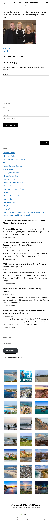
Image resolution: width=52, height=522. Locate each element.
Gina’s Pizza (9, 186)
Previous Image (9, 48)
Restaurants (8, 169)
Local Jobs (7, 209)
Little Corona (9, 202)
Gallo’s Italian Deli (11, 196)
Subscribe (10, 351)
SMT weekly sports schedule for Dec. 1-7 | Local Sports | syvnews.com (24, 265)
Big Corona (8, 206)
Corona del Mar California (26, 2)
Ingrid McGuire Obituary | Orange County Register (22, 290)
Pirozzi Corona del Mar (13, 182)
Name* (5, 100)
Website (5, 115)
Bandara (7, 192)
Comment (6, 74)
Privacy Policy (10, 156)
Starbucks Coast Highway (14, 189)
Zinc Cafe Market (11, 179)
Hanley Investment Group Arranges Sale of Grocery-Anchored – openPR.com (22, 243)
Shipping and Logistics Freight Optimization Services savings (26, 519)
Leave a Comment (9, 237)
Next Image (7, 51)
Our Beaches (8, 199)
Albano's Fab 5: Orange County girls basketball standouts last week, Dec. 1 (24, 311)
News (5, 162)
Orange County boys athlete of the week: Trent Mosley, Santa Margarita (24, 221)
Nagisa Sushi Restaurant (12, 166)
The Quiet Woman (11, 172)
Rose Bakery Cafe (11, 176)
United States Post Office (14, 159)
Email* (5, 107)
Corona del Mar (9, 152)
